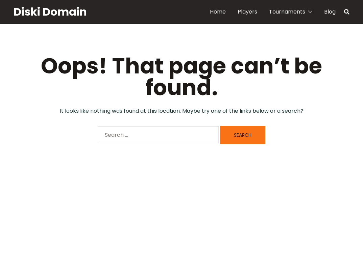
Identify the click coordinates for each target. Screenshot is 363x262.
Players (247, 12)
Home (218, 12)
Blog (330, 12)
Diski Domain (50, 11)
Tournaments (287, 12)
